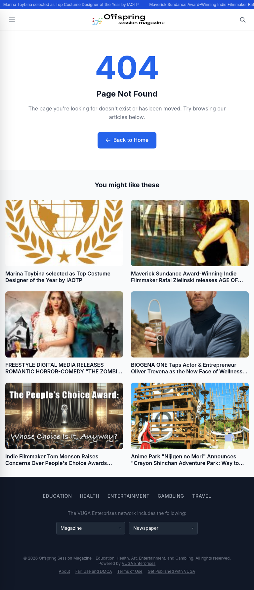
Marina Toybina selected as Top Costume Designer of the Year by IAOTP (71, 4)
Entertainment (128, 496)
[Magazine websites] (90, 528)
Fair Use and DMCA (93, 571)
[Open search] (243, 20)
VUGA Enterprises (138, 563)
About (64, 571)
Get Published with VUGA (171, 571)
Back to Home (127, 140)
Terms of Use (130, 571)
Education (57, 496)
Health (89, 496)
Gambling (171, 496)
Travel (201, 496)
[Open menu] (12, 19)
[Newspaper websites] (163, 528)
